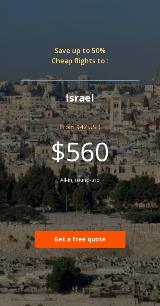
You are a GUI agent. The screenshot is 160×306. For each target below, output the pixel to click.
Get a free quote (80, 239)
